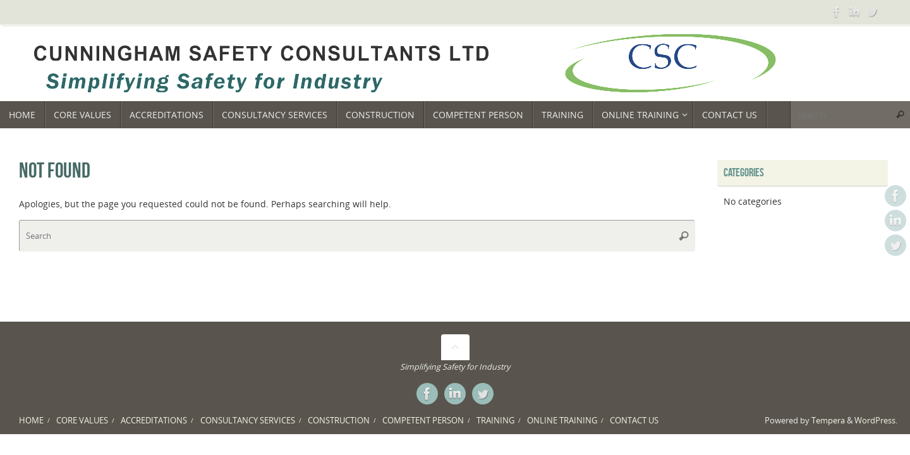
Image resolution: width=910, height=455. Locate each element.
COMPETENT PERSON (423, 420)
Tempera (828, 420)
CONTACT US (634, 420)
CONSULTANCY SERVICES (247, 420)
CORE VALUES (82, 420)
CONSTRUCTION (339, 420)
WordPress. (875, 420)
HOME (31, 420)
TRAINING (495, 420)
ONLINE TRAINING (562, 420)
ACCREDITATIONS (154, 420)
